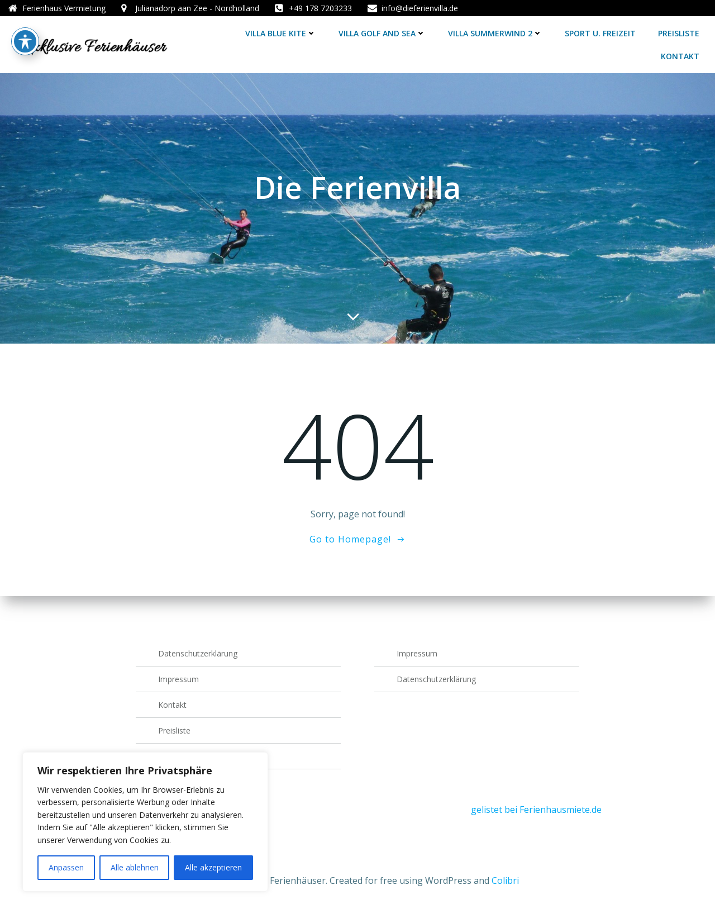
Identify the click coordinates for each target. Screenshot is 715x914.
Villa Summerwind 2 (495, 33)
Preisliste (678, 33)
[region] (145, 822)
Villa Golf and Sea (382, 33)
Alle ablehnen (135, 867)
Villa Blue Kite (280, 33)
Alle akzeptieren (213, 867)
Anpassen (66, 867)
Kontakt (680, 56)
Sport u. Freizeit (600, 33)
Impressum (178, 679)
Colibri (505, 880)
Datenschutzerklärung (197, 653)
